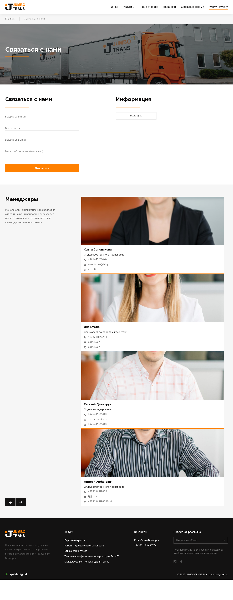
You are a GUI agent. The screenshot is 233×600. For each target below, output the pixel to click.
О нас (114, 7)
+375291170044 (97, 337)
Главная (10, 19)
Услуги (127, 7)
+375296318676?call (100, 502)
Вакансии (169, 7)
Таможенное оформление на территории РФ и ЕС (91, 556)
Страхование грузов (75, 551)
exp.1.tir (92, 270)
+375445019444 (97, 260)
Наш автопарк (149, 7)
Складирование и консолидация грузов (86, 561)
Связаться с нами (192, 7)
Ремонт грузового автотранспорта (84, 545)
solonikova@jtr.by (98, 265)
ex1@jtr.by (94, 342)
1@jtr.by (92, 497)
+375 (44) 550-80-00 (145, 545)
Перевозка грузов (74, 540)
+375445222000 (98, 414)
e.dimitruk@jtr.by (98, 419)
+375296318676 (97, 492)
